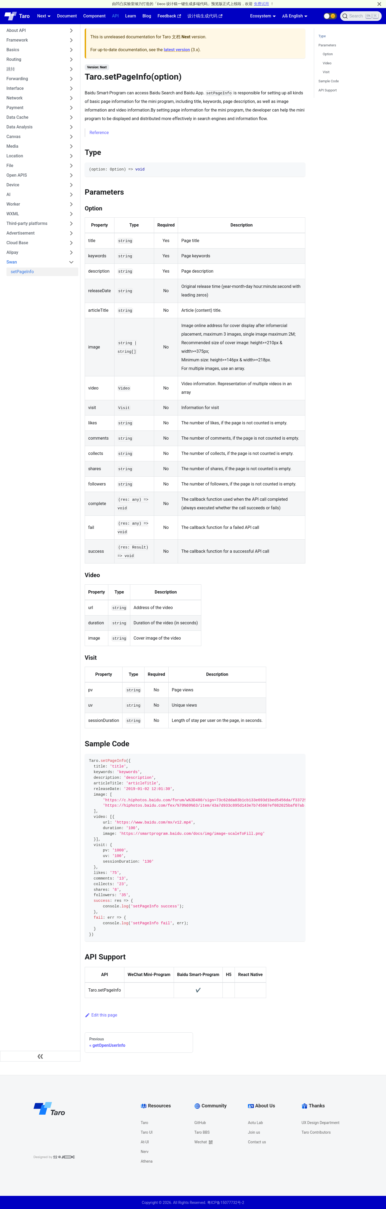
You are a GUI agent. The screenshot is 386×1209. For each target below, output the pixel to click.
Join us (254, 1132)
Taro (144, 1123)
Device (12, 184)
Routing (13, 59)
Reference (99, 132)
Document (67, 15)
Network (14, 98)
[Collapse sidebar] (40, 1056)
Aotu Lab (255, 1123)
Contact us (257, 1142)
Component (94, 15)
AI (8, 194)
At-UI (145, 1142)
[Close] (379, 4)
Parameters (327, 45)
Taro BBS (202, 1132)
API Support (327, 90)
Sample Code (328, 81)
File (9, 165)
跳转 (10, 69)
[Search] (361, 16)
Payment (14, 107)
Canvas (13, 136)
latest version (177, 49)
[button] (330, 16)
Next (41, 15)
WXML (12, 213)
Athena (147, 1161)
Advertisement (20, 233)
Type (322, 36)
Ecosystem (260, 15)
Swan (11, 262)
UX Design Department (320, 1123)
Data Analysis (19, 126)
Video (327, 63)
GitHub (200, 1123)
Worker (13, 204)
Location (14, 155)
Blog (146, 15)
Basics (12, 49)
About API (16, 30)
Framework (17, 40)
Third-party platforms (26, 223)
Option (328, 54)
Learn (130, 15)
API (115, 15)
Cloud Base (17, 242)
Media (12, 146)
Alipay (12, 252)
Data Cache (17, 117)
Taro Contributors (316, 1132)
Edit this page (101, 1015)
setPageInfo (22, 271)
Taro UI (147, 1132)
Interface (15, 88)
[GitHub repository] (317, 16)
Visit (326, 72)
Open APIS (16, 175)
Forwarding (17, 78)
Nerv (145, 1151)
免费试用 (261, 4)
